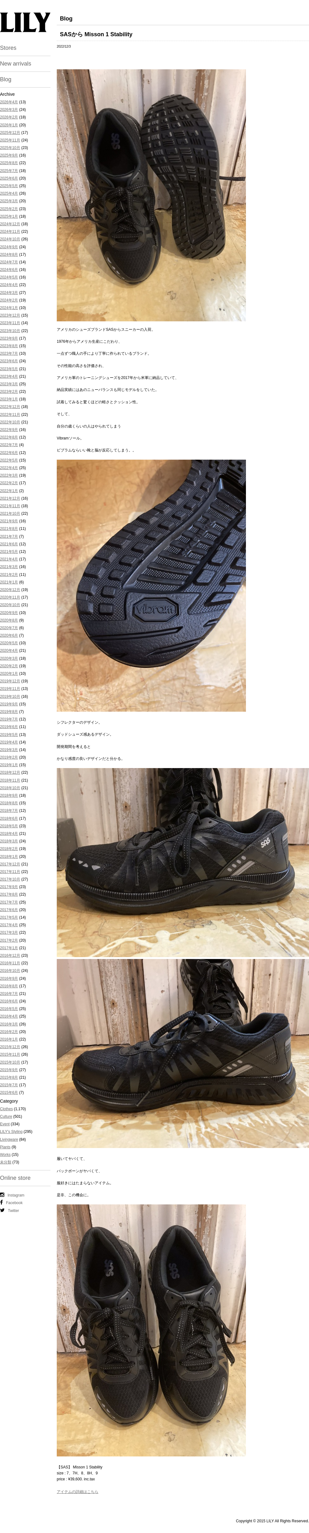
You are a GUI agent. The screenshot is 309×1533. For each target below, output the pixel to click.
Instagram (12, 1194)
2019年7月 (9, 719)
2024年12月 (10, 224)
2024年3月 (9, 292)
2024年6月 (9, 269)
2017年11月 (10, 872)
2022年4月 (9, 468)
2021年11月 (10, 506)
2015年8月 (9, 1077)
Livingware (9, 1139)
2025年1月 (9, 216)
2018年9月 (9, 795)
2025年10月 (10, 148)
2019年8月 (9, 711)
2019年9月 (9, 704)
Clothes (6, 1109)
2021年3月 (9, 567)
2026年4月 (9, 102)
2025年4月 (9, 193)
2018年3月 (9, 841)
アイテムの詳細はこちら (77, 1492)
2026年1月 (9, 125)
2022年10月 (10, 422)
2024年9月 (9, 247)
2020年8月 (9, 620)
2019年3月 (9, 750)
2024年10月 (10, 239)
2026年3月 (9, 109)
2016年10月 (10, 970)
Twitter (9, 1210)
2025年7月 (9, 171)
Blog (5, 79)
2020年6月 (9, 635)
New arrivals (15, 63)
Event (5, 1124)
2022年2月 (9, 483)
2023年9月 (9, 338)
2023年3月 (9, 384)
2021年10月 (10, 513)
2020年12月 (10, 590)
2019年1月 (9, 765)
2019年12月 (10, 681)
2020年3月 (9, 658)
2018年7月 (9, 810)
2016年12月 (10, 955)
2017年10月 (10, 879)
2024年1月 (9, 308)
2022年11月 (10, 414)
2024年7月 (9, 262)
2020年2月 (9, 666)
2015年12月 (10, 1047)
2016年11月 (10, 963)
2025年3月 (9, 201)
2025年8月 (9, 163)
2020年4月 (9, 650)
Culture (6, 1116)
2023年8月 (9, 346)
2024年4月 (9, 285)
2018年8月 (9, 803)
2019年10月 (10, 696)
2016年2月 (9, 1032)
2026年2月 (9, 117)
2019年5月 (9, 734)
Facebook (11, 1202)
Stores (8, 48)
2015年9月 (9, 1070)
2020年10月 (10, 605)
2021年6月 (9, 544)
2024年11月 (10, 231)
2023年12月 (10, 315)
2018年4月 (9, 833)
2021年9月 (9, 521)
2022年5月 (9, 460)
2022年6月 (9, 453)
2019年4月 (9, 742)
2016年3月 (9, 1024)
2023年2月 (9, 391)
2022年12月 (10, 407)
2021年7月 (9, 536)
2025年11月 (10, 140)
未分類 (5, 1162)
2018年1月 (9, 856)
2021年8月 (9, 528)
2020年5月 (9, 643)
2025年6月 (9, 178)
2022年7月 (9, 445)
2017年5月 (9, 917)
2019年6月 (9, 727)
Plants (5, 1147)
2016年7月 (9, 993)
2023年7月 (9, 353)
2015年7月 (9, 1085)
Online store (15, 1178)
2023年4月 (9, 376)
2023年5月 (9, 369)
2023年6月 (9, 361)
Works (5, 1154)
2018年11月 (10, 780)
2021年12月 (10, 498)
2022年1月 (9, 491)
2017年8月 (9, 894)
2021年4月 (9, 559)
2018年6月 (9, 818)
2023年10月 (10, 331)
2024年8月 (9, 254)
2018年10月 (10, 788)
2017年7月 (9, 902)
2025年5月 (9, 186)
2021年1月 (9, 582)
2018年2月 (9, 849)
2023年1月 (9, 399)
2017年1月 (9, 948)
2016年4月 (9, 1016)
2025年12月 (10, 132)
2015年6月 (9, 1092)
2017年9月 (9, 887)
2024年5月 (9, 277)
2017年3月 (9, 932)
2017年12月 (10, 864)
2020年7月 (9, 628)
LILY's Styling (11, 1131)
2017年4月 (9, 925)
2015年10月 (10, 1062)
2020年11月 (10, 597)
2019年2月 (9, 757)
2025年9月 (9, 155)
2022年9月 (9, 430)
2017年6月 (9, 910)
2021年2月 (9, 574)
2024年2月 (9, 300)
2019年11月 (10, 688)
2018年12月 (10, 772)
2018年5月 (9, 826)
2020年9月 (9, 613)
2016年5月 (9, 1009)
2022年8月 (9, 437)
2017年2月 (9, 940)
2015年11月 (10, 1054)
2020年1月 (9, 673)
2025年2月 (9, 209)
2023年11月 (10, 323)
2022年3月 (9, 475)
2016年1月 (9, 1039)
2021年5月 (9, 551)
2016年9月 (9, 978)
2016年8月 (9, 986)
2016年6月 (9, 1001)
